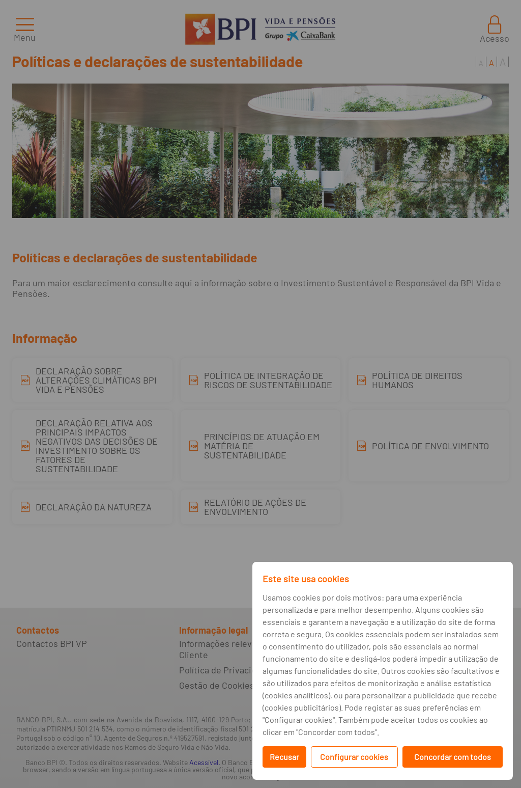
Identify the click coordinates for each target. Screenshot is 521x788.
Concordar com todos (452, 757)
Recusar (284, 757)
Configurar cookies (354, 757)
